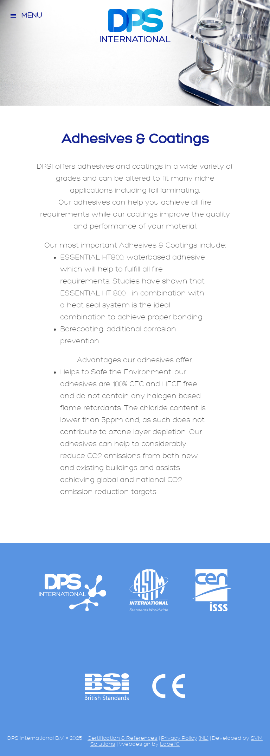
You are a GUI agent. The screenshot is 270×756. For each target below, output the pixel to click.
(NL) (203, 738)
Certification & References (123, 738)
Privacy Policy (179, 738)
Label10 (170, 744)
